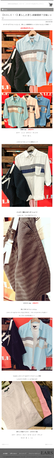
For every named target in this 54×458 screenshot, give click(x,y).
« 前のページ (5, 444)
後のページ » (48, 444)
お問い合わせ (13, 453)
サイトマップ (22, 453)
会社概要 (5, 453)
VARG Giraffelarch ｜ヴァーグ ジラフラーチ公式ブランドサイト (26, 3)
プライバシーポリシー (34, 453)
